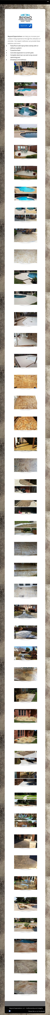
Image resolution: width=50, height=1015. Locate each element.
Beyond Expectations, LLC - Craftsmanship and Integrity (25, 1008)
